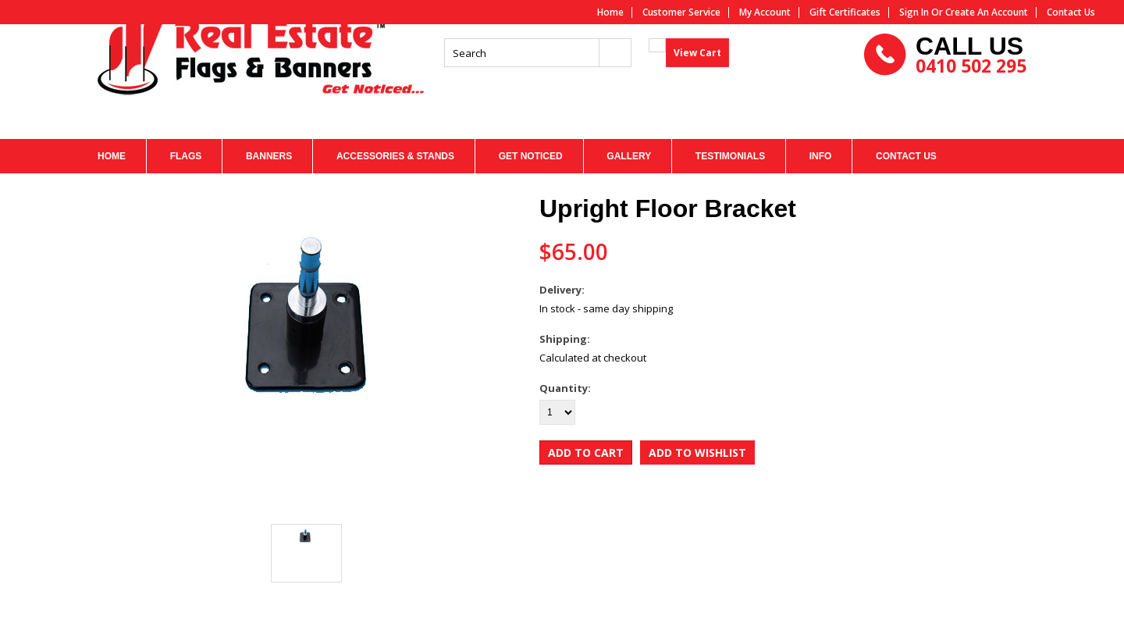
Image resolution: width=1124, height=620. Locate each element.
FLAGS (186, 156)
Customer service (681, 12)
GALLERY (628, 156)
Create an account (986, 12)
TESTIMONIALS (730, 156)
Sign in (914, 12)
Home (610, 12)
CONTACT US (906, 156)
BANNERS (269, 156)
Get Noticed (531, 156)
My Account (765, 12)
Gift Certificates (844, 12)
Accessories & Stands (395, 156)
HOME (112, 156)
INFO (820, 156)
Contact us (1071, 12)
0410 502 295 (971, 92)
